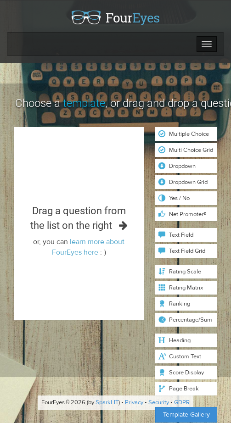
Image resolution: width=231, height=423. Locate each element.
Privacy (134, 402)
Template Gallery (186, 414)
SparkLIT (107, 402)
